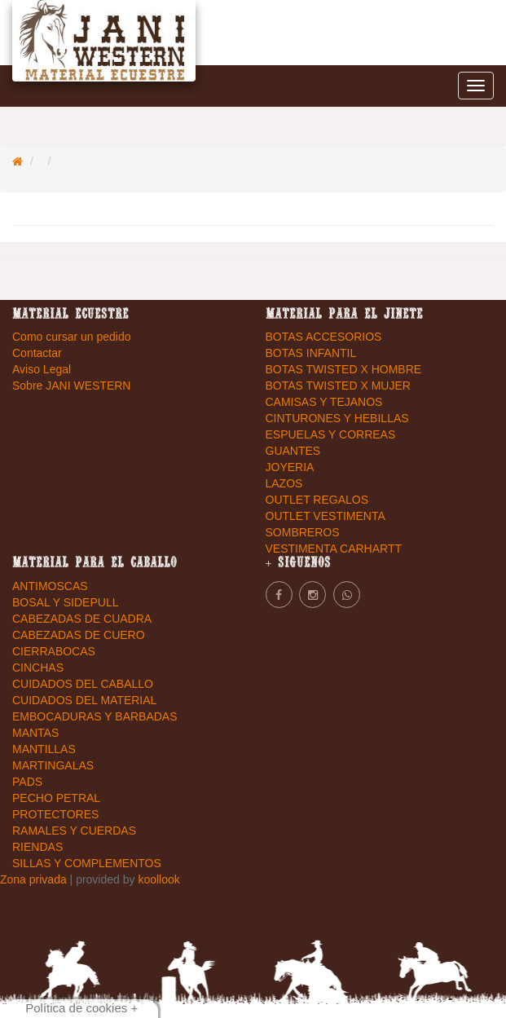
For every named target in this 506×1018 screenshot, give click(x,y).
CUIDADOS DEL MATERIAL (84, 700)
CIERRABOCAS (53, 651)
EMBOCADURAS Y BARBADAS (95, 716)
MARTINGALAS (53, 765)
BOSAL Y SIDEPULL (65, 602)
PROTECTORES (55, 814)
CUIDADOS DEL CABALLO (82, 683)
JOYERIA (290, 467)
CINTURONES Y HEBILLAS (337, 418)
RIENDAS (37, 846)
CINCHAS (38, 667)
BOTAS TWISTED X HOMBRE (344, 369)
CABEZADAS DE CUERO (78, 634)
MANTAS (35, 732)
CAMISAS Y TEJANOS (324, 401)
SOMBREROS (303, 532)
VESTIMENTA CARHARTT (334, 548)
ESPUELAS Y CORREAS (331, 434)
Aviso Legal (41, 369)
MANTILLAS (44, 749)
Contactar (37, 352)
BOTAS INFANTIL (311, 352)
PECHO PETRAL (56, 797)
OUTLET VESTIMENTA (325, 515)
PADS (27, 781)
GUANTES (293, 450)
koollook (158, 879)
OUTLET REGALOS (317, 499)
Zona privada (35, 879)
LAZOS (284, 483)
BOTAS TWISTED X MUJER (338, 385)
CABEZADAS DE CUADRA (82, 618)
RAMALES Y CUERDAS (74, 830)
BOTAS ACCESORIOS (324, 336)
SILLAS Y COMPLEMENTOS (86, 863)
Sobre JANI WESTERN (71, 385)
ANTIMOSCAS (50, 586)
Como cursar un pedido (71, 336)
